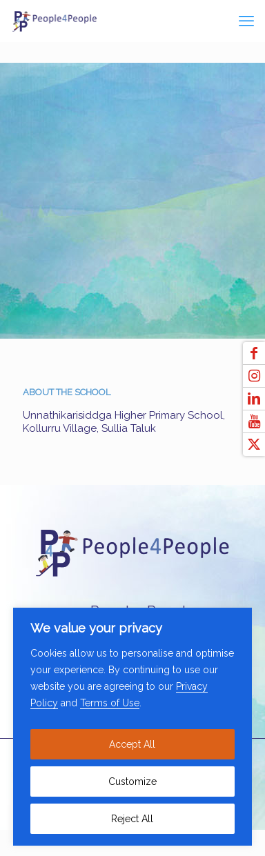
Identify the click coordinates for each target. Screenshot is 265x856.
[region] (132, 727)
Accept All (132, 744)
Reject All (132, 818)
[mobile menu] (246, 20)
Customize (132, 781)
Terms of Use (109, 702)
